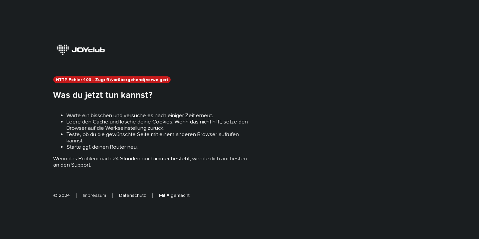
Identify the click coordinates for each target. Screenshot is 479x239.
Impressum (94, 195)
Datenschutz (132, 195)
